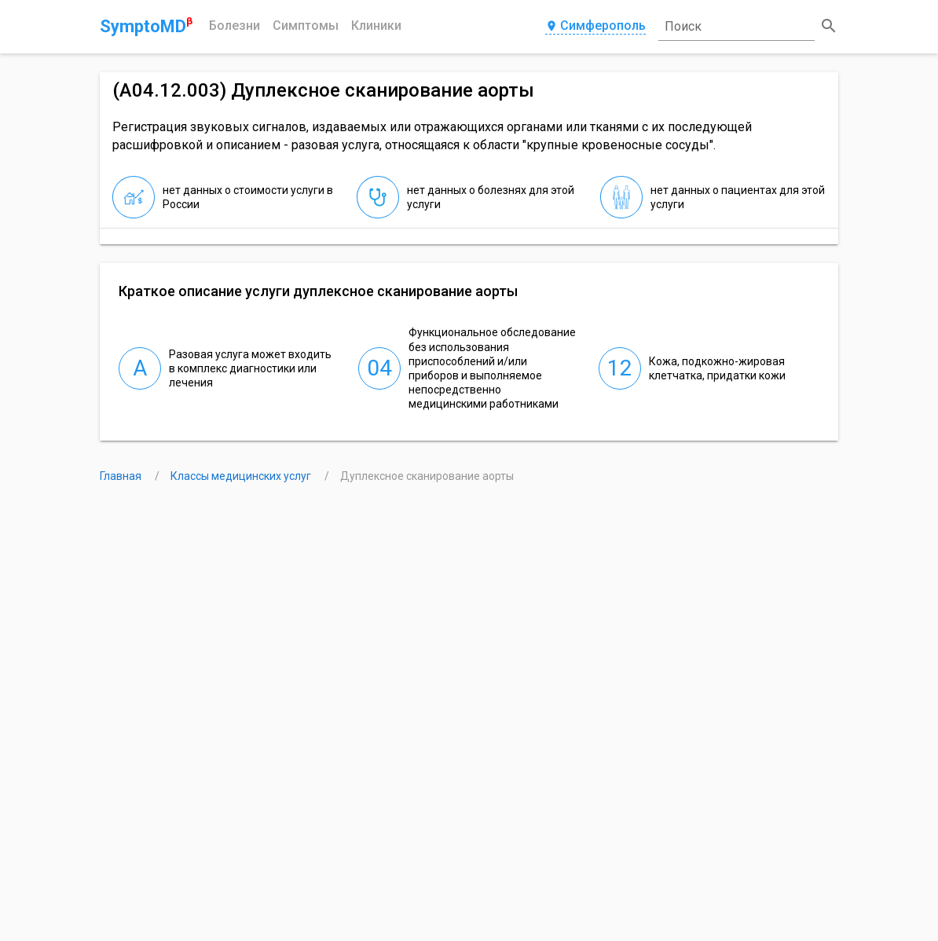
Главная (122, 476)
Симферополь (595, 26)
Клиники (376, 25)
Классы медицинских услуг (241, 476)
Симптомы (306, 25)
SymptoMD (146, 26)
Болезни (234, 25)
